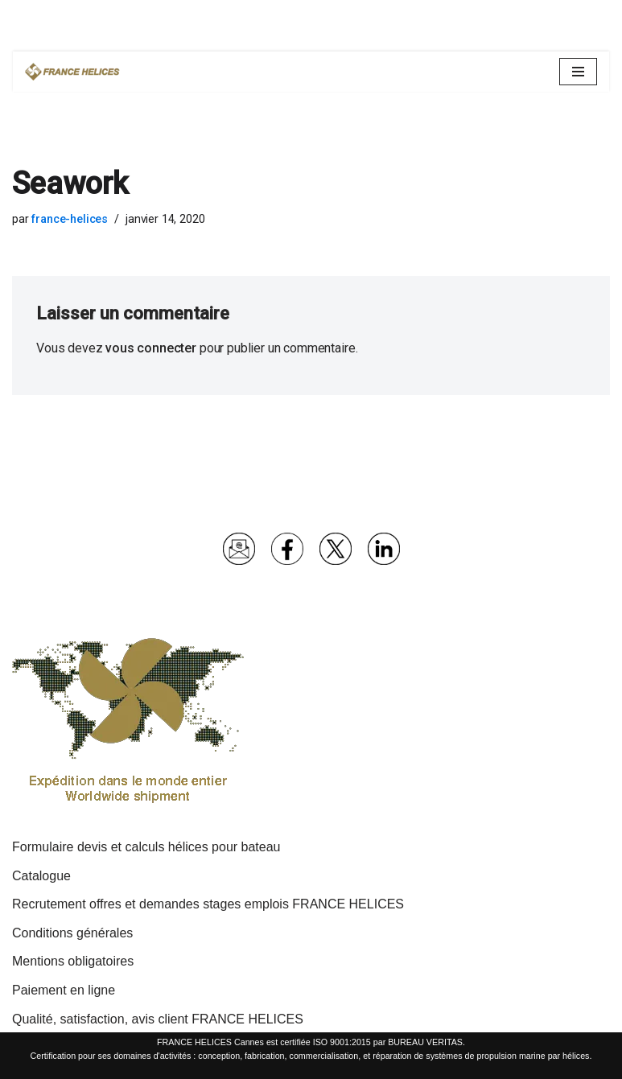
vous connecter (150, 348)
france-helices (69, 219)
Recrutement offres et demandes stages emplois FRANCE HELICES (208, 904)
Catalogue (41, 876)
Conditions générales (72, 933)
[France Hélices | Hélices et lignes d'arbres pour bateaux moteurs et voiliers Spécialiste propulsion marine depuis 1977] (73, 71)
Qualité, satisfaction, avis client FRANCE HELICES (157, 1019)
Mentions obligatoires (73, 961)
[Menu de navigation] (578, 71)
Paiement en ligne (63, 990)
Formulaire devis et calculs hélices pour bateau (146, 847)
